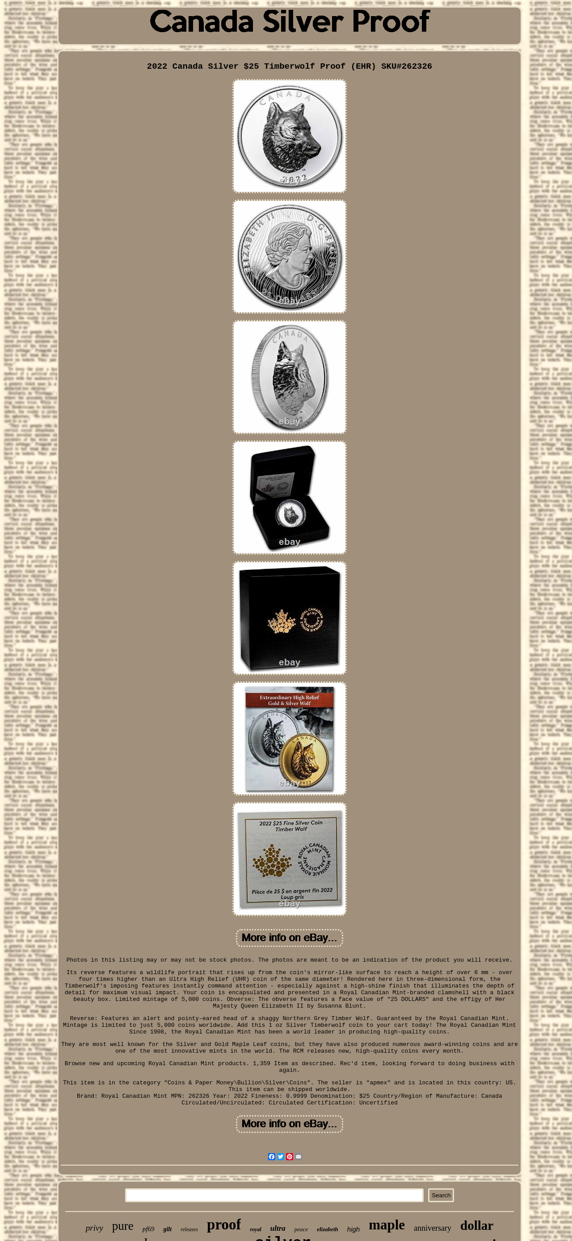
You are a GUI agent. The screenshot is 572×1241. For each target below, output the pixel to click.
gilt (167, 1229)
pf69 (149, 1229)
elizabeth (327, 1229)
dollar (476, 1225)
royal (255, 1229)
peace (301, 1229)
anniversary (432, 1228)
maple (387, 1225)
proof (224, 1224)
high (353, 1229)
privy (94, 1228)
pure (123, 1226)
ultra (278, 1228)
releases (189, 1229)
